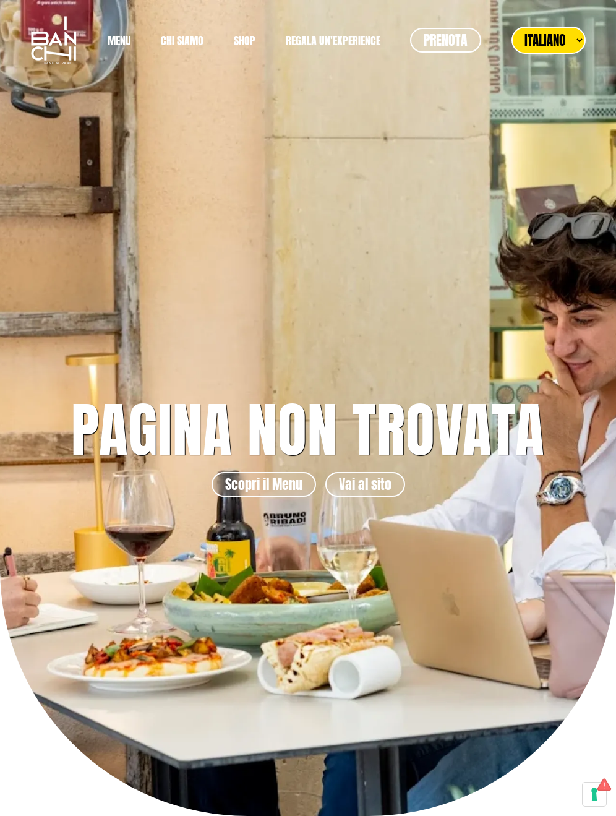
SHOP (244, 40)
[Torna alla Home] (54, 40)
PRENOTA (446, 40)
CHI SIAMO (182, 40)
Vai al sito (365, 484)
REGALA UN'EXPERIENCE (333, 40)
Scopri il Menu (263, 484)
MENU (119, 40)
